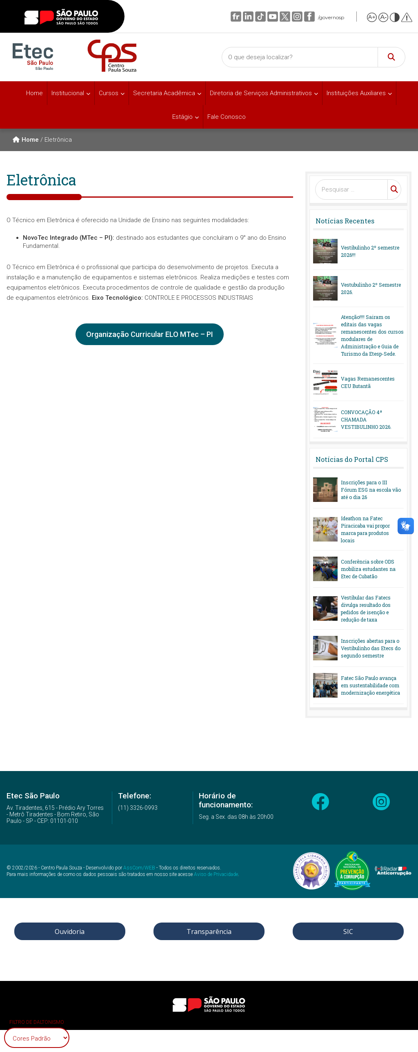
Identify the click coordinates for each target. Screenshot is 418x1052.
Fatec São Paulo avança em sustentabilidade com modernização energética (370, 685)
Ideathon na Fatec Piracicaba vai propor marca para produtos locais (365, 529)
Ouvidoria (69, 931)
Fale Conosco (226, 116)
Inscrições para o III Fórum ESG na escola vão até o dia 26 (371, 489)
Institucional (67, 93)
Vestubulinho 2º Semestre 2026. (371, 288)
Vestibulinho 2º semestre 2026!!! (370, 251)
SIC (348, 931)
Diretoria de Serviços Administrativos (261, 93)
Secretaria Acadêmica (164, 93)
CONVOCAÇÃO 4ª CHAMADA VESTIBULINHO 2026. (366, 419)
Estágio (182, 116)
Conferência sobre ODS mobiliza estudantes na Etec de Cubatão (368, 568)
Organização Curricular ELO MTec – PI (149, 334)
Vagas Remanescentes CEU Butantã (368, 382)
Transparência (209, 931)
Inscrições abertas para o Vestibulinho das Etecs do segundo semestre (370, 648)
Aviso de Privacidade (216, 874)
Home (34, 93)
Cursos (108, 93)
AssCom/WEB (139, 868)
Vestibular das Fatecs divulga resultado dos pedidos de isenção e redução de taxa (366, 608)
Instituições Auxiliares (356, 93)
